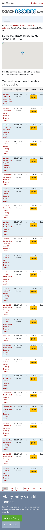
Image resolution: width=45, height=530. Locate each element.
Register (34, 3)
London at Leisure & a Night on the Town (7, 99)
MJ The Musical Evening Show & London (7, 310)
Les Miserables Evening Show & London (7, 179)
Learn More (10, 524)
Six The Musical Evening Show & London (7, 350)
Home (15, 26)
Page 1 (5, 488)
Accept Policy (12, 518)
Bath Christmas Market (6, 338)
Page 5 (34, 488)
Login (41, 3)
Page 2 (12, 488)
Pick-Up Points (25, 26)
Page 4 (26, 488)
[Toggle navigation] (7, 19)
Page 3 (19, 488)
